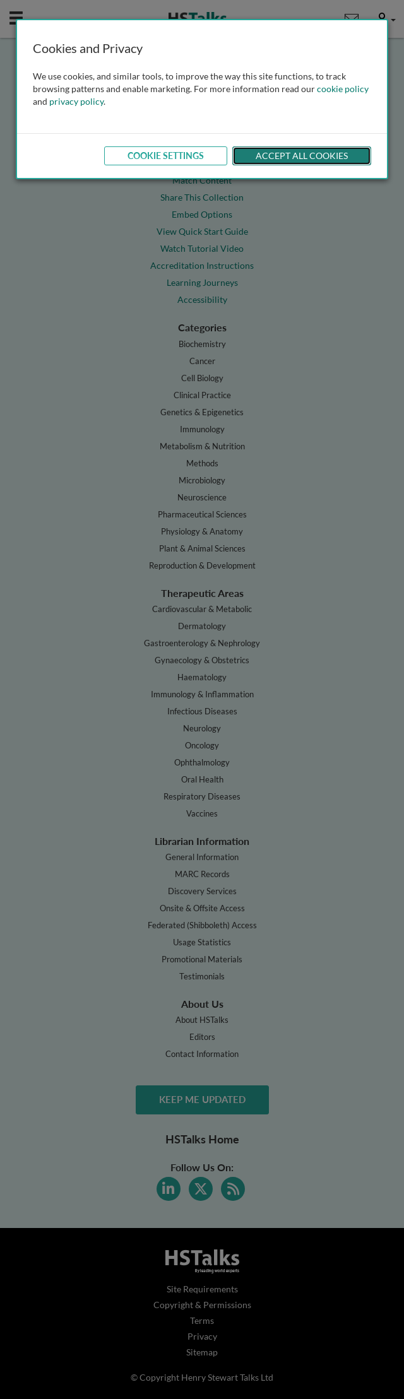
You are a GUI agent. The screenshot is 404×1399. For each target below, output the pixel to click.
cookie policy (343, 88)
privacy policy (76, 101)
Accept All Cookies (302, 155)
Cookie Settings (166, 155)
